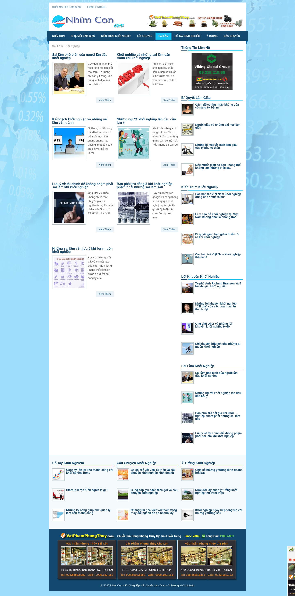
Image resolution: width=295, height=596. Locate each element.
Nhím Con (58, 36)
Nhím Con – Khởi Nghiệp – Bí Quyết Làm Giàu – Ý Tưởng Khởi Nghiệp (152, 585)
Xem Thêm (105, 100)
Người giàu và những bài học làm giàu (217, 126)
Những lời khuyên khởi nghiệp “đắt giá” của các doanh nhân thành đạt (215, 306)
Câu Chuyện (232, 36)
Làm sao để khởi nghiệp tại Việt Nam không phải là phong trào (216, 215)
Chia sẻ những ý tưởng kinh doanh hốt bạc (219, 471)
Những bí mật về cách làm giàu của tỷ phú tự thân (216, 146)
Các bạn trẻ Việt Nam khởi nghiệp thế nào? (218, 256)
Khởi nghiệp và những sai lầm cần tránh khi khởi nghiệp (143, 56)
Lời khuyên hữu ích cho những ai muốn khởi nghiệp (217, 345)
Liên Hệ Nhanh (96, 7)
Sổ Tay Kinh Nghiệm (187, 36)
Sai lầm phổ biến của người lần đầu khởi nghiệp (80, 56)
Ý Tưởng (212, 36)
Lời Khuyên (144, 36)
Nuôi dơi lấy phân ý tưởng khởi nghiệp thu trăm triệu (216, 491)
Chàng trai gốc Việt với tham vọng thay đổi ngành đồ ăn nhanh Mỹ (154, 511)
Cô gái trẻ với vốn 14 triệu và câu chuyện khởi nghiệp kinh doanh (153, 471)
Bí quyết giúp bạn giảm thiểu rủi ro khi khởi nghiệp (217, 236)
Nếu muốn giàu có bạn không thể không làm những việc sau (218, 166)
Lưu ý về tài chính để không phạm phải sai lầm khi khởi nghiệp (82, 185)
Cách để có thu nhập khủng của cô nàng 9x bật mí (217, 106)
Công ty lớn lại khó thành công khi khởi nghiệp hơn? (89, 471)
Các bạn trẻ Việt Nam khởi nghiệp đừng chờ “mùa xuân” (218, 195)
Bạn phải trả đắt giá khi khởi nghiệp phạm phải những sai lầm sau (144, 185)
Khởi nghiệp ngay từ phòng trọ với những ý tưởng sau (218, 511)
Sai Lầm (164, 36)
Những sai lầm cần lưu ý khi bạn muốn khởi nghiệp (82, 250)
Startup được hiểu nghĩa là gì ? (87, 490)
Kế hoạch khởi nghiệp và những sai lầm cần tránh (80, 121)
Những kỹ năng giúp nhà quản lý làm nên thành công (88, 511)
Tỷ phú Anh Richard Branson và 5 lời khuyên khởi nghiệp (218, 285)
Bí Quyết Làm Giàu (83, 36)
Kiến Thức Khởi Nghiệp (116, 36)
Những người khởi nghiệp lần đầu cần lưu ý (146, 121)
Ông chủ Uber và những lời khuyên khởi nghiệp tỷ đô (213, 325)
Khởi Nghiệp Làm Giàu (66, 7)
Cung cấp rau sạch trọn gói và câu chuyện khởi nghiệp (154, 491)
